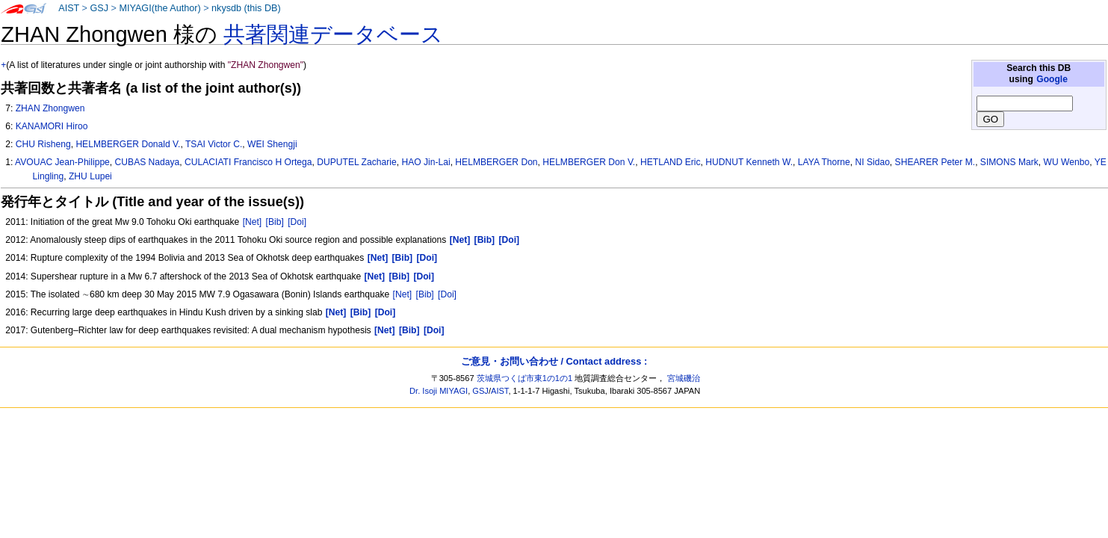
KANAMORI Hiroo (52, 126)
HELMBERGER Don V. (588, 162)
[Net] (252, 222)
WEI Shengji (272, 144)
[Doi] (297, 222)
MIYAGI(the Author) (159, 8)
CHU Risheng (43, 144)
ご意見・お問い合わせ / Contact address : (554, 361)
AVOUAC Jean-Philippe (62, 162)
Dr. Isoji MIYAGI (438, 390)
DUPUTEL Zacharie (356, 162)
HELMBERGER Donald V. (127, 144)
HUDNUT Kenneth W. (749, 162)
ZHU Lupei (90, 176)
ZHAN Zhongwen (50, 108)
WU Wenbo (1067, 162)
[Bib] (275, 222)
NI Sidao (872, 162)
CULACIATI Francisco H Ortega (248, 162)
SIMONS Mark (1009, 162)
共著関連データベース (333, 34)
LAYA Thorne (824, 162)
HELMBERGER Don (496, 162)
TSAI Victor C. (213, 144)
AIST (68, 8)
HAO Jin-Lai (425, 162)
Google (1052, 79)
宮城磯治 (683, 378)
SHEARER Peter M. (935, 162)
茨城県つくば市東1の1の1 (525, 378)
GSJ (99, 8)
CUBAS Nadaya (147, 162)
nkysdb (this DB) (246, 8)
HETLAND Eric (670, 162)
